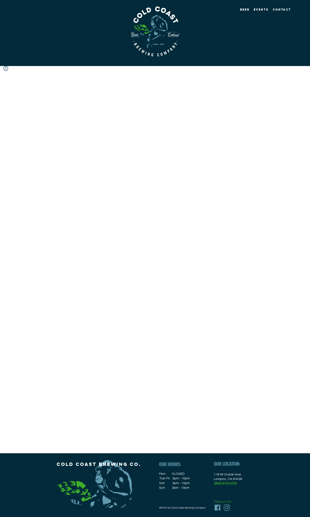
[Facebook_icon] (217, 507)
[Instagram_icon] (226, 507)
